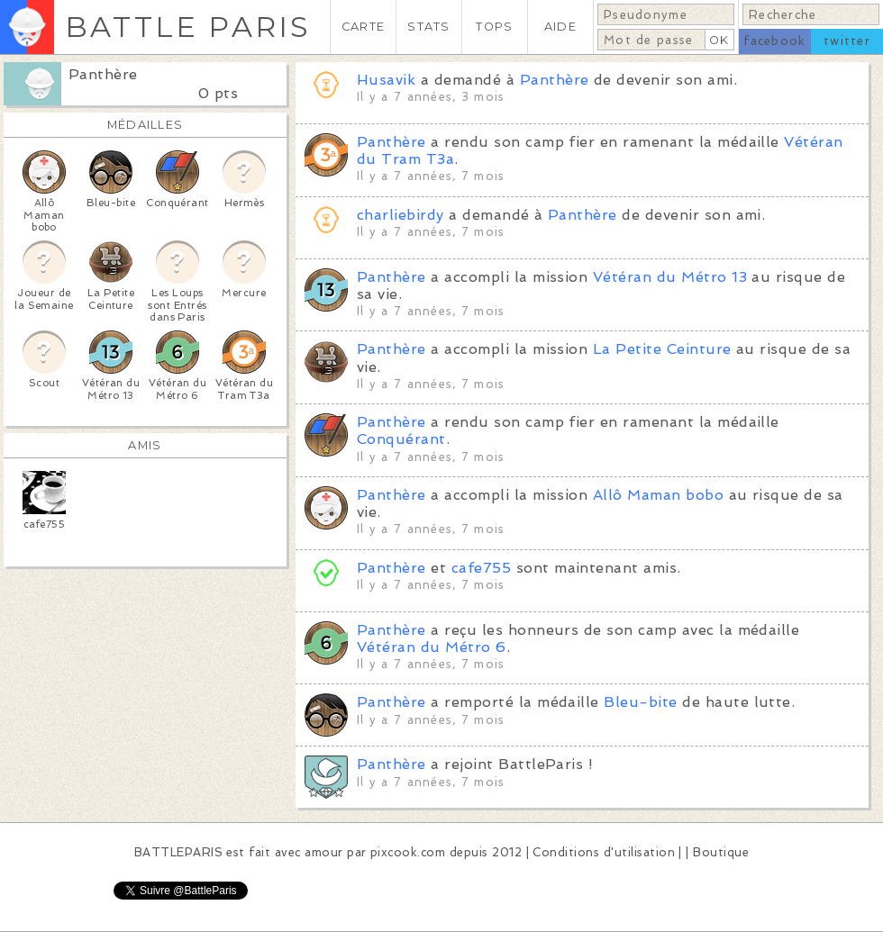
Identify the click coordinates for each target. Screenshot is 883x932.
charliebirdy (400, 214)
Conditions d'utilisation (604, 852)
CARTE (363, 26)
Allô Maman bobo (658, 494)
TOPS (494, 26)
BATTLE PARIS (188, 26)
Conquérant (401, 439)
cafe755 (481, 567)
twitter (847, 41)
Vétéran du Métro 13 (670, 276)
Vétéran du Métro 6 (431, 647)
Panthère (103, 74)
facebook (774, 41)
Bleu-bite (640, 701)
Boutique (721, 852)
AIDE (560, 26)
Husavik (386, 79)
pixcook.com (407, 852)
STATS (428, 26)
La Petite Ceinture (662, 348)
